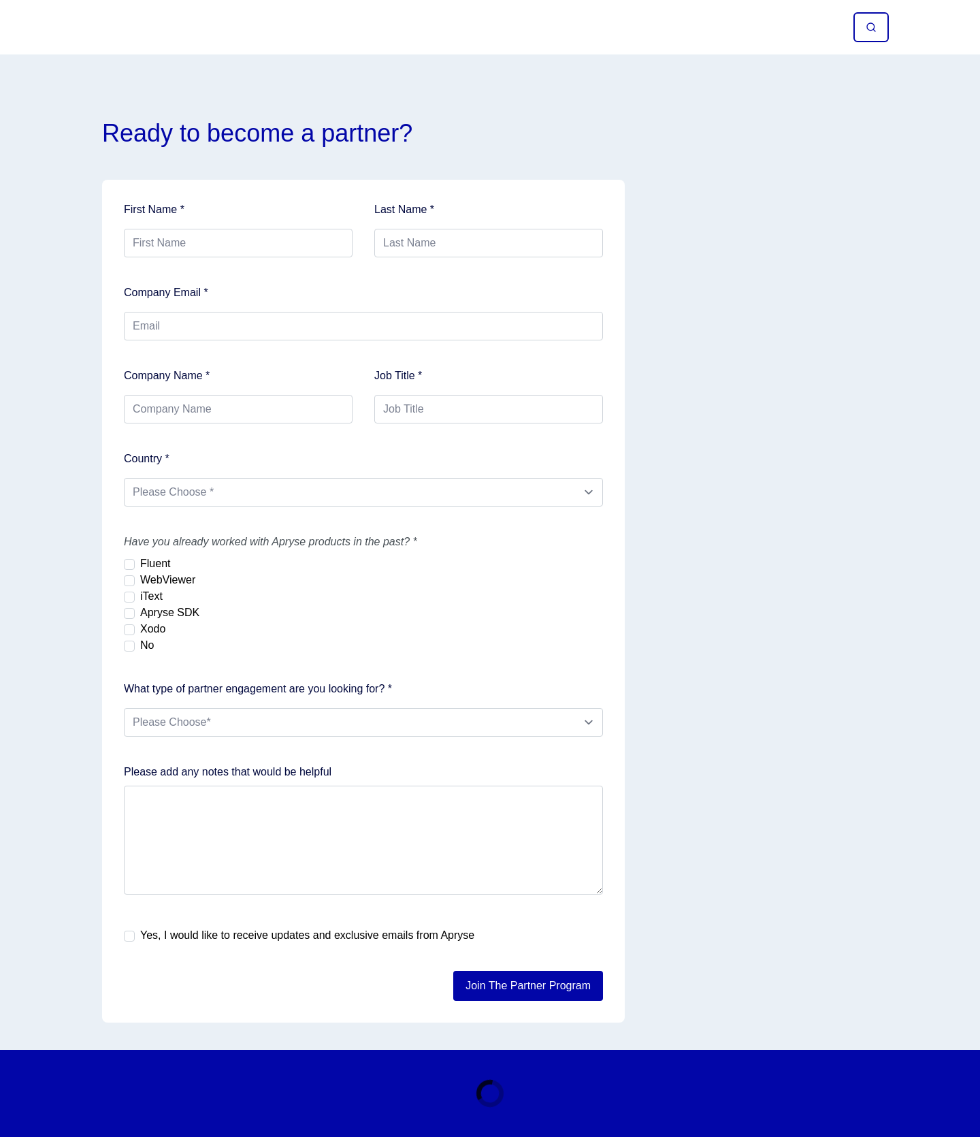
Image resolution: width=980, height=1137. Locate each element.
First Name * (154, 209)
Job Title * (398, 375)
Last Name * (404, 209)
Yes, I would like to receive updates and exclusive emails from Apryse (307, 935)
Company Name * (167, 375)
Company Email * (166, 292)
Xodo (152, 629)
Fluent (155, 563)
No (147, 645)
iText (151, 596)
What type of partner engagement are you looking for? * (258, 688)
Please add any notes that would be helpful (227, 772)
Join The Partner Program (528, 985)
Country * (146, 458)
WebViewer (167, 580)
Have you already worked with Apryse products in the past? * (270, 541)
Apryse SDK (169, 612)
